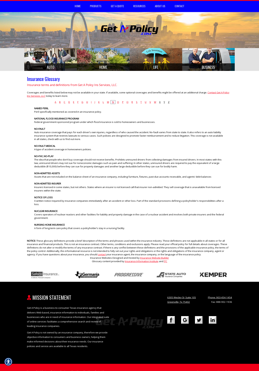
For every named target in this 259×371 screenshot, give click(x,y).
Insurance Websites (101, 259)
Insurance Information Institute (141, 262)
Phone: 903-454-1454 (220, 298)
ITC (165, 262)
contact (102, 255)
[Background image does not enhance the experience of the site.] (50, 60)
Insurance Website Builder (154, 259)
